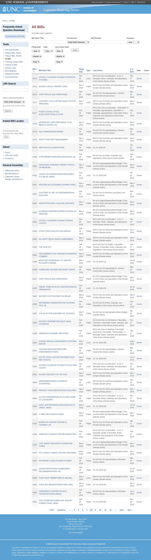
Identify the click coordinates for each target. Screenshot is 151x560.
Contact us (9, 158)
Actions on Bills (11, 65)
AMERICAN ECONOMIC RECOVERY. (54, 333)
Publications (141, 2)
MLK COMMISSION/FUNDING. (51, 132)
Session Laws (10, 68)
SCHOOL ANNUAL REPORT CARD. (53, 87)
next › (122, 510)
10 (100, 510)
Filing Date (36, 47)
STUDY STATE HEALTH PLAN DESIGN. (55, 231)
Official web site (12, 171)
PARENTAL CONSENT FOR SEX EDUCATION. (57, 434)
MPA (132, 2)
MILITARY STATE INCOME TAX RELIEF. (55, 296)
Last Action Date (62, 47)
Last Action (97, 70)
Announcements (11, 77)
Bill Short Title (38, 38)
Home (4, 21)
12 (110, 510)
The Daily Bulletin (12, 50)
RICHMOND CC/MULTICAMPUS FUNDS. (55, 461)
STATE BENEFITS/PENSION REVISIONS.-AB (57, 157)
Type (45, 47)
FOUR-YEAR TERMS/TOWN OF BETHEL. (56, 478)
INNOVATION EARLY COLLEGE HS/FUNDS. (57, 203)
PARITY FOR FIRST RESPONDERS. (53, 140)
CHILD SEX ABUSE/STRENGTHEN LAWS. (56, 485)
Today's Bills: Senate (13, 56)
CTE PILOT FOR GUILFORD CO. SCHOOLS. (57, 313)
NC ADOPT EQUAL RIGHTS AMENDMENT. (56, 239)
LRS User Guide (11, 155)
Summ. (139, 79)
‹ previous (61, 510)
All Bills (8, 59)
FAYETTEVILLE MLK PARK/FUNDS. (53, 94)
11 (105, 510)
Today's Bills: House (13, 53)
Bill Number (96, 38)
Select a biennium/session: (13, 98)
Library (125, 2)
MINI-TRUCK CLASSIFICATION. (52, 148)
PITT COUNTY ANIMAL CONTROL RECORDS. (57, 453)
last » (130, 510)
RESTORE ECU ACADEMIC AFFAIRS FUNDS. (57, 185)
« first (51, 510)
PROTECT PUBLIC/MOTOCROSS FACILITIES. (58, 390)
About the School (97, 2)
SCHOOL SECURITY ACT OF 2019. (53, 374)
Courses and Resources (113, 2)
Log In (70, 532)
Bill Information (12, 174)
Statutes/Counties (12, 74)
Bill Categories (11, 71)
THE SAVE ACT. (45, 247)
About (7, 152)
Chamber (130, 38)
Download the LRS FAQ (15, 36)
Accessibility (78, 532)
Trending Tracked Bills (14, 62)
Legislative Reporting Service (61, 10)
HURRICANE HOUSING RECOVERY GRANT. (57, 270)
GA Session (72, 38)
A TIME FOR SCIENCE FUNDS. (51, 414)
